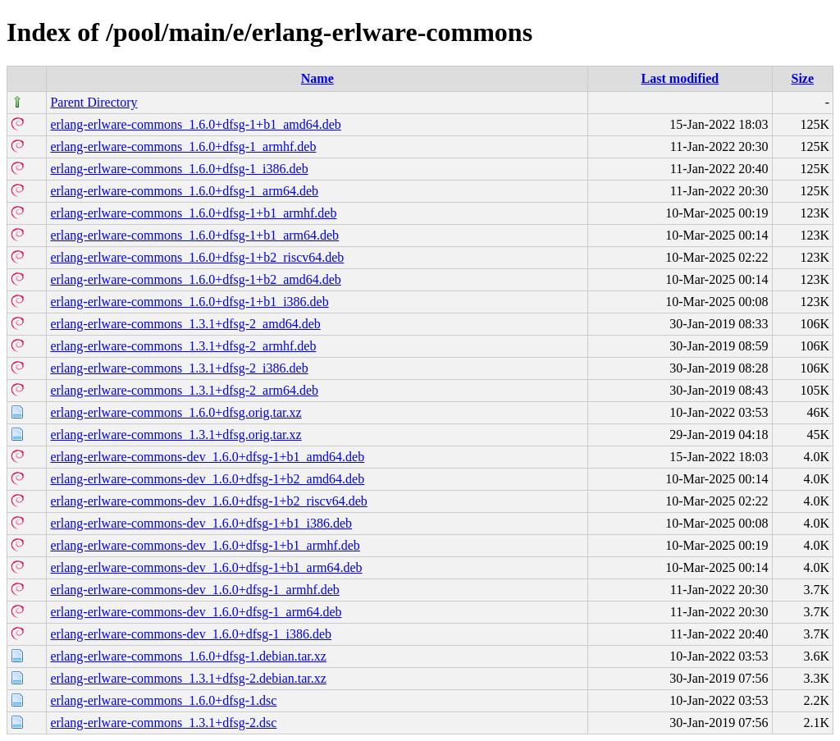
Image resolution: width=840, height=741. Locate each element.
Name (317, 78)
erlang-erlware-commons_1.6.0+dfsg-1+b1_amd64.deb (195, 124)
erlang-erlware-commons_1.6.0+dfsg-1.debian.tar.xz (188, 656)
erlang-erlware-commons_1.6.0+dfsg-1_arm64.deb (184, 191)
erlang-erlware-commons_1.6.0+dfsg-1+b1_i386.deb (189, 302)
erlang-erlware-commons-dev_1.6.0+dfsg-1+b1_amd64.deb (207, 457)
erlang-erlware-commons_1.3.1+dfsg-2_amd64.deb (185, 324)
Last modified (680, 78)
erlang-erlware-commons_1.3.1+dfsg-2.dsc (163, 723)
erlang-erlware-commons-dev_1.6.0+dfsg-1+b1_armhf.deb (204, 545)
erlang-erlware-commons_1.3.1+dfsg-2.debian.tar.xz (188, 678)
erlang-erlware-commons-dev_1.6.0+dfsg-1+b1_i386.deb (201, 523)
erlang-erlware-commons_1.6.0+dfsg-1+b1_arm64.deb (194, 235)
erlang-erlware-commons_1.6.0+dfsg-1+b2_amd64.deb (195, 279)
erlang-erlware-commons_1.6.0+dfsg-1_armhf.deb (183, 146)
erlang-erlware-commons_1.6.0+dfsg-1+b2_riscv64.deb (197, 257)
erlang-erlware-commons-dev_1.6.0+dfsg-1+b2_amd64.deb (207, 479)
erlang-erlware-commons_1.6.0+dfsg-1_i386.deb (179, 169)
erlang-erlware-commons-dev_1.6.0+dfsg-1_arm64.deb (195, 612)
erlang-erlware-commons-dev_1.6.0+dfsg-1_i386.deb (190, 634)
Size (803, 78)
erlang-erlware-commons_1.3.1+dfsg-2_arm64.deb (184, 390)
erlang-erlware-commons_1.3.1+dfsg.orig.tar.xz (175, 434)
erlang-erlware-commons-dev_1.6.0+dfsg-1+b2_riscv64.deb (208, 501)
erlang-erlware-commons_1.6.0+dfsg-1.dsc (163, 700)
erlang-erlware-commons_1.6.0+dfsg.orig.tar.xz (175, 412)
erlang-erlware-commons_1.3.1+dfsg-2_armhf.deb (183, 346)
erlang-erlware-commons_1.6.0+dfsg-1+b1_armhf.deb (193, 213)
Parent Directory (93, 102)
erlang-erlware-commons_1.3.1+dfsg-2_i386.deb (179, 368)
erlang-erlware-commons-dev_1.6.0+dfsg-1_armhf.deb (194, 590)
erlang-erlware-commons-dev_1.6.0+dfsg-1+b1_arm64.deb (206, 567)
